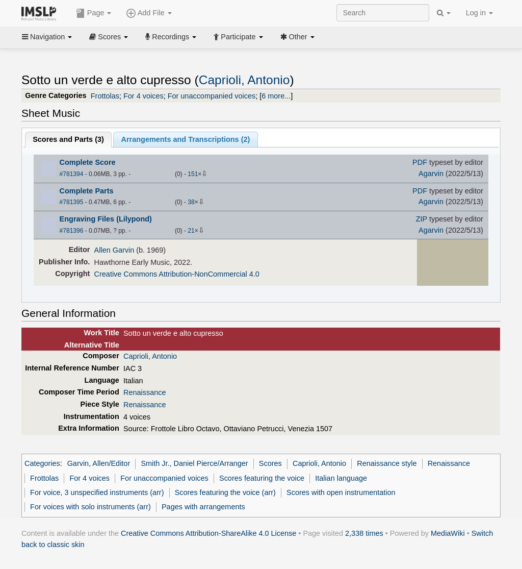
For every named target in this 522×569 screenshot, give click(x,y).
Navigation (47, 37)
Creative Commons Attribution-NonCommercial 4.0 (176, 274)
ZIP (421, 219)
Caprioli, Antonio (244, 80)
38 (191, 202)
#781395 (72, 202)
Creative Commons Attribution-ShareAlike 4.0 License (208, 533)
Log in (479, 13)
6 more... (276, 96)
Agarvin (431, 173)
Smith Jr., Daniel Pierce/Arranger (194, 463)
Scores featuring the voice (261, 478)
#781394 (72, 174)
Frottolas (105, 96)
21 (191, 230)
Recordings (170, 37)
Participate (238, 37)
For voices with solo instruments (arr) (90, 507)
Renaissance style (386, 463)
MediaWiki (448, 533)
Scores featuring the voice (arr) (225, 492)
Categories (42, 463)
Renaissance (144, 392)
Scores (108, 37)
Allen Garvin (114, 250)
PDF (419, 162)
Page (94, 13)
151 (193, 174)
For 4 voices (143, 96)
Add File (148, 13)
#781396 (72, 230)
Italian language (341, 478)
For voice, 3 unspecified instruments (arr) (97, 492)
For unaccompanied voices (212, 96)
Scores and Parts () (68, 139)
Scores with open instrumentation (340, 492)
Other (297, 37)
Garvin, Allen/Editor (98, 463)
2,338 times (364, 533)
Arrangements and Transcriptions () (185, 139)
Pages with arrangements (203, 507)
